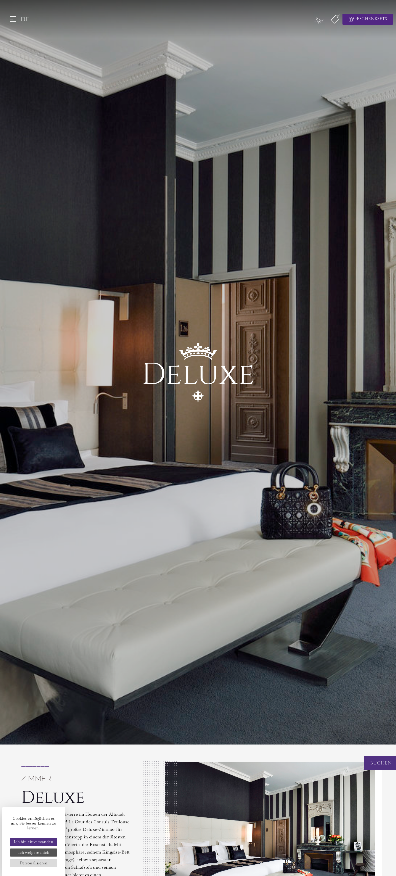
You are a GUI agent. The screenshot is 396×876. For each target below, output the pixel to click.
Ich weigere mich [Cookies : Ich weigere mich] (33, 852)
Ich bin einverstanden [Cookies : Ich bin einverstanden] (33, 841)
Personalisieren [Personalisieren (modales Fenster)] (33, 863)
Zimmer (36, 778)
